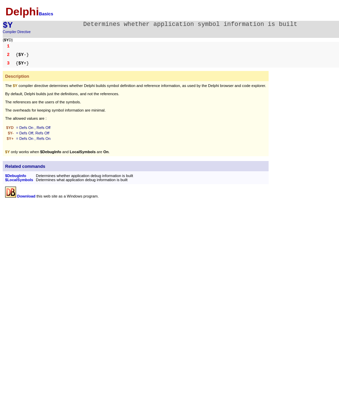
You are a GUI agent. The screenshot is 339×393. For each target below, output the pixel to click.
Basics (46, 13)
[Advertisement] (62, 251)
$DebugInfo (15, 176)
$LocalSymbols (19, 180)
